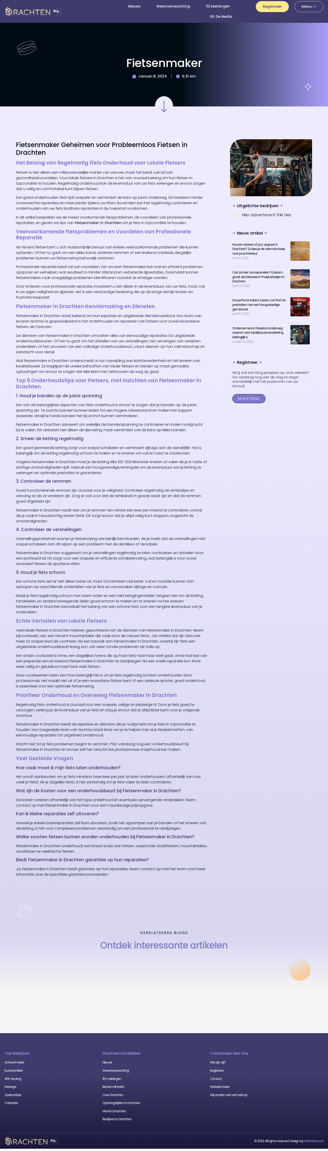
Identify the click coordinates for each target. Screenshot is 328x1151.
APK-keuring (13, 1081)
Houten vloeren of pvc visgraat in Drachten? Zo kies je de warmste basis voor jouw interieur (258, 251)
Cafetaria (11, 1105)
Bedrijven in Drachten (117, 1121)
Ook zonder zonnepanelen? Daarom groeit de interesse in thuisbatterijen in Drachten (258, 279)
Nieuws (134, 6)
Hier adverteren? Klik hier (267, 217)
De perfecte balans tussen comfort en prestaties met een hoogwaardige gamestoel (259, 307)
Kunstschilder (14, 1073)
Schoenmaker (14, 1064)
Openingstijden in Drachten (121, 1105)
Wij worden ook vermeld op (228, 1097)
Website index (219, 1089)
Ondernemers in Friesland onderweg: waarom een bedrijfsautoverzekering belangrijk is (257, 335)
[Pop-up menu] (309, 6)
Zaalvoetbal (13, 1097)
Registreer (217, 1073)
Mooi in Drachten (114, 1113)
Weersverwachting (173, 6)
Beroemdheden (113, 1089)
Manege (10, 1089)
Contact (216, 1081)
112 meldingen (218, 6)
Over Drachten (112, 1097)
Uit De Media (221, 16)
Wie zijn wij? (218, 1064)
